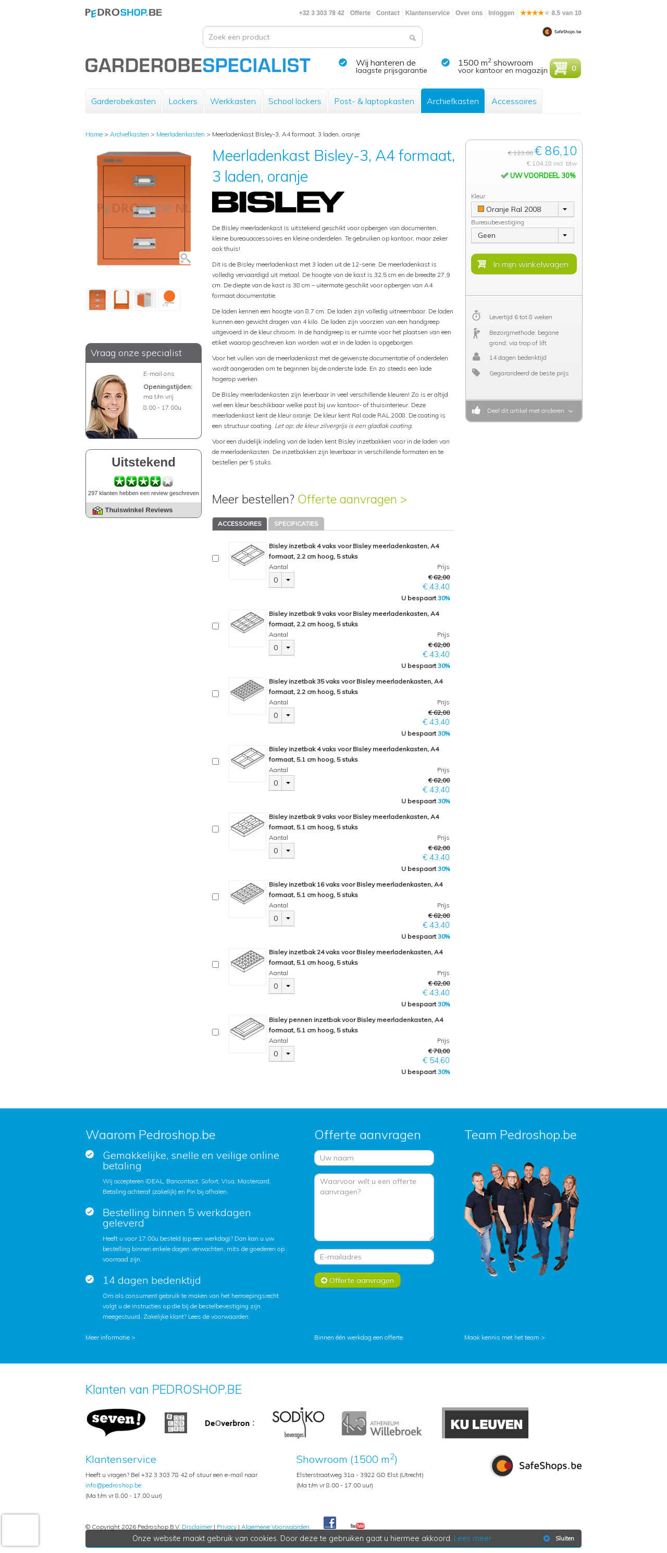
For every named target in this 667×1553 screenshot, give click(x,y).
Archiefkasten (453, 101)
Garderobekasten (123, 101)
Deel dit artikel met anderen (524, 410)
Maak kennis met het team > (504, 1337)
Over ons (469, 13)
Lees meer (472, 1538)
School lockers (295, 101)
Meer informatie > (110, 1337)
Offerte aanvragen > (352, 499)
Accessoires (514, 101)
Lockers (182, 101)
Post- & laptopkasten (374, 101)
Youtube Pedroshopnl (357, 1526)
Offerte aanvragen (357, 1280)
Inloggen (501, 13)
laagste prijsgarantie (391, 70)
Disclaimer (197, 1527)
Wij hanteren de (386, 62)
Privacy (227, 1527)
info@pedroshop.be (113, 1485)
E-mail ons (159, 373)
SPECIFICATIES (296, 523)
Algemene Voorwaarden (275, 1527)
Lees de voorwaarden (218, 1316)
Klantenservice (427, 13)
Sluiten (557, 1538)
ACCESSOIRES (240, 523)
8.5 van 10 (551, 13)
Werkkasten (233, 101)
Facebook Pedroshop (330, 1523)
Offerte (360, 13)
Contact (388, 13)
